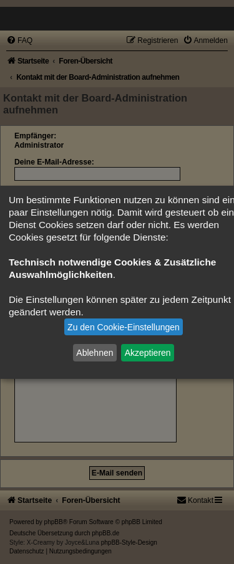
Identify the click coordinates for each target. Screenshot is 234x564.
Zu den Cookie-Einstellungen (123, 327)
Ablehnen (94, 353)
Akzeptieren (148, 353)
